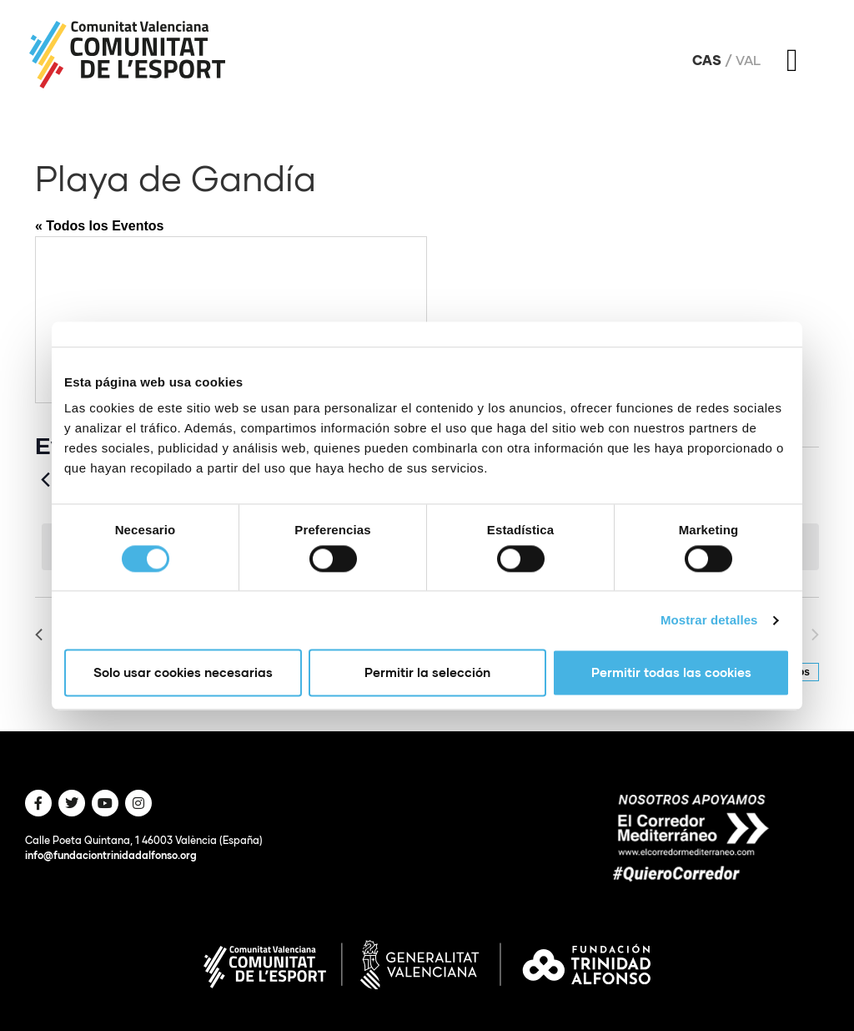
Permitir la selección (427, 672)
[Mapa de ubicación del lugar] (231, 319)
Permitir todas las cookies (671, 672)
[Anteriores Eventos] (45, 480)
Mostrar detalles (709, 620)
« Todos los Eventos (99, 226)
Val (748, 60)
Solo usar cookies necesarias (183, 672)
